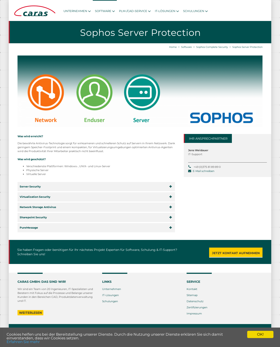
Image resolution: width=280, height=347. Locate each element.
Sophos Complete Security (212, 47)
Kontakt (192, 288)
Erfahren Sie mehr (23, 342)
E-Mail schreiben (203, 170)
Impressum (194, 313)
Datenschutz (195, 300)
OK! (260, 334)
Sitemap (192, 294)
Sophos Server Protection (247, 47)
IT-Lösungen (110, 294)
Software (186, 47)
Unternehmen (111, 288)
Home (173, 47)
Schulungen (110, 300)
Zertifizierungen (197, 307)
